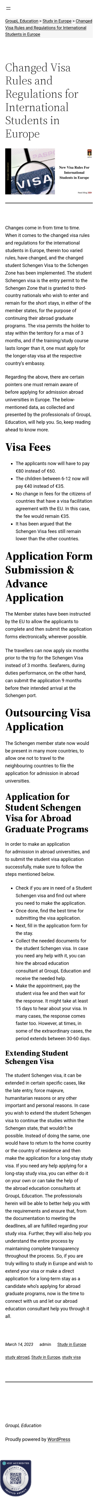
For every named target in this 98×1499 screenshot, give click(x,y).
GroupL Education (23, 1425)
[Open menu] (8, 8)
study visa (71, 1357)
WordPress (59, 1439)
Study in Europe (71, 1344)
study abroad (17, 1357)
